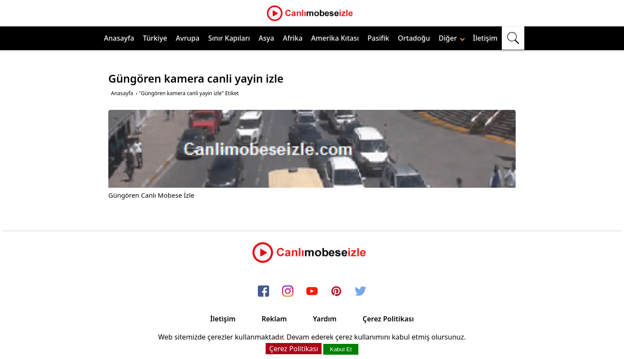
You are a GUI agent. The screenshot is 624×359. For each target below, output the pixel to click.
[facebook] (263, 292)
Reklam (274, 319)
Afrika (292, 38)
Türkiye (155, 38)
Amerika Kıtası (335, 38)
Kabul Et (340, 349)
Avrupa (188, 38)
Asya (266, 38)
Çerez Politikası (388, 319)
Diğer (452, 38)
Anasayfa (119, 38)
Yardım (325, 319)
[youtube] (312, 292)
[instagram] (287, 292)
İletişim (485, 38)
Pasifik (378, 38)
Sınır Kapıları (229, 38)
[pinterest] (336, 292)
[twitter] (360, 292)
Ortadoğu (414, 38)
